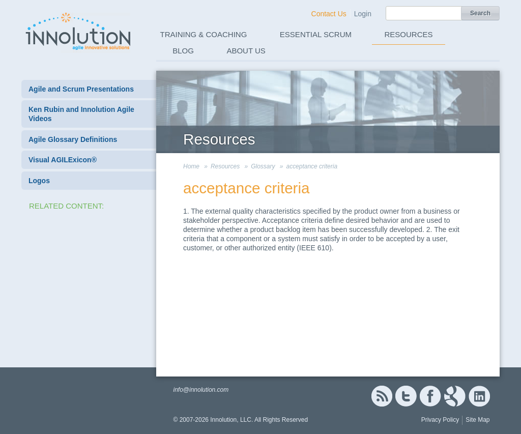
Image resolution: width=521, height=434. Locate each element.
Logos (39, 181)
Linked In (479, 396)
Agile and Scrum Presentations (81, 89)
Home (191, 166)
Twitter (406, 396)
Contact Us (328, 14)
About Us (245, 50)
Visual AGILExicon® (62, 160)
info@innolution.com (200, 389)
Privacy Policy (440, 419)
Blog (183, 50)
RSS (381, 396)
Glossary (263, 166)
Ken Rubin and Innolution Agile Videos (81, 114)
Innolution (78, 31)
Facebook (430, 396)
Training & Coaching (203, 34)
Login (362, 14)
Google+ (455, 396)
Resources (409, 34)
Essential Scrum (316, 34)
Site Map (477, 419)
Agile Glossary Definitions (72, 139)
